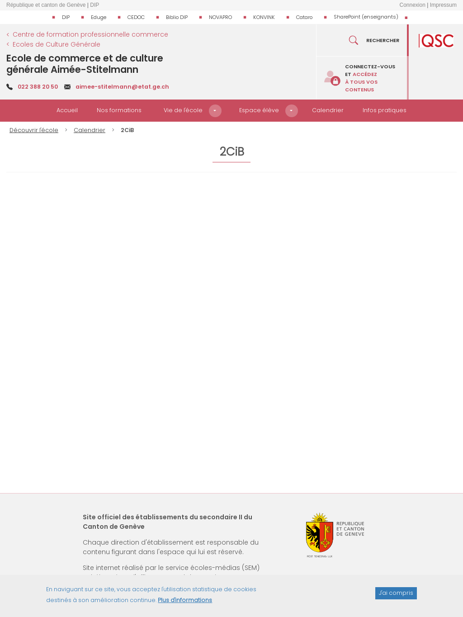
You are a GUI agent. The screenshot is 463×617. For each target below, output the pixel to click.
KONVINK (264, 17)
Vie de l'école (183, 110)
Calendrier (328, 110)
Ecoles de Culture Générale (56, 44)
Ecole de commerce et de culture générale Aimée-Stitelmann (84, 64)
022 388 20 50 (38, 86)
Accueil (67, 110)
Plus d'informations (185, 600)
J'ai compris (396, 593)
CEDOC (136, 17)
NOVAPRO (220, 17)
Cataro (304, 17)
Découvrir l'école (33, 130)
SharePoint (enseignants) (366, 16)
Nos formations (119, 110)
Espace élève (259, 110)
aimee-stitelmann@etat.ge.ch (122, 86)
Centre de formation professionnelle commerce (90, 34)
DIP (66, 17)
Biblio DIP (177, 17)
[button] (215, 110)
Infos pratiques (384, 110)
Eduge (98, 17)
